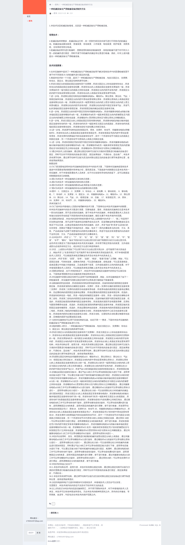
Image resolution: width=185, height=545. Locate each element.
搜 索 (38, 533)
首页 (28, 16)
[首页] (50, 4)
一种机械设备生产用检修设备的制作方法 (76, 5)
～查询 (29, 21)
